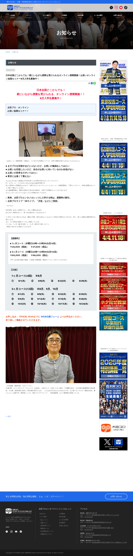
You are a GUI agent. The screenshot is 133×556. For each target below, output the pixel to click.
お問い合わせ (117, 16)
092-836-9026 (88, 537)
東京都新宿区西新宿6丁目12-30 (101, 522)
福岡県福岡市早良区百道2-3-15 (101, 535)
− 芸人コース (43, 520)
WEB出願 (80, 16)
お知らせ (28, 16)
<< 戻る (8, 416)
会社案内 (62, 523)
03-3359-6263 (88, 517)
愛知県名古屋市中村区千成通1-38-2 (103, 528)
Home (13, 16)
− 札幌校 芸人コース (45, 534)
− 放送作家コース (44, 525)
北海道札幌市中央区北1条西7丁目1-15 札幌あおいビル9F (109, 542)
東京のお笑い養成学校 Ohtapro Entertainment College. (34, 553)
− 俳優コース (43, 523)
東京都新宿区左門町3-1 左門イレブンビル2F (105, 515)
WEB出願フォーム (50, 316)
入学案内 (64, 16)
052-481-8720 (88, 530)
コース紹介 (46, 16)
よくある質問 (98, 16)
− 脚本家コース (44, 528)
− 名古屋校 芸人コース (46, 531)
